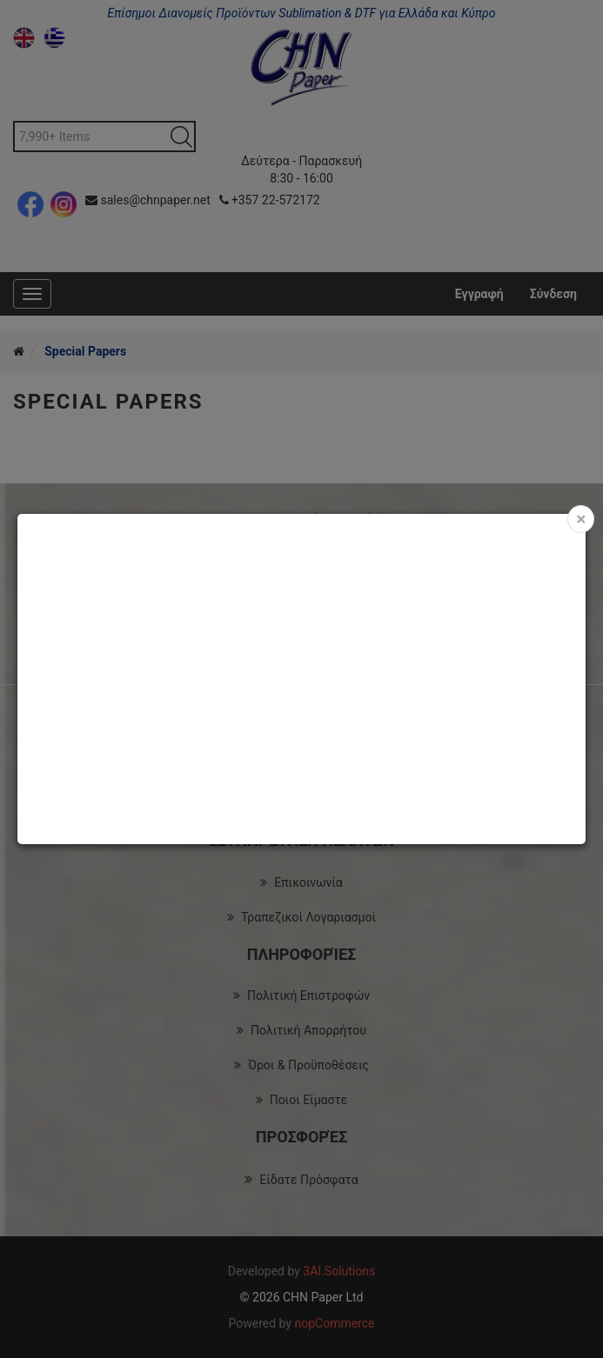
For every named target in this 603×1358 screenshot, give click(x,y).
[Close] (580, 519)
